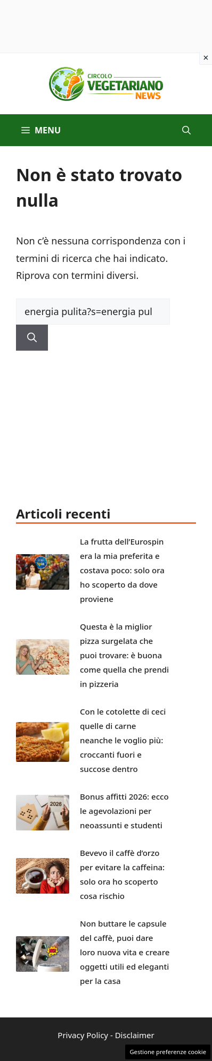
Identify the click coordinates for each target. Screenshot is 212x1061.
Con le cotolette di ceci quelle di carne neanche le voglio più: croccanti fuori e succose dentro (123, 740)
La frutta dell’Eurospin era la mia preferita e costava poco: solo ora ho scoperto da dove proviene (122, 570)
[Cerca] (32, 338)
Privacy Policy (83, 1035)
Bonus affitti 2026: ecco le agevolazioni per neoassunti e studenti (124, 810)
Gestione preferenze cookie (167, 1052)
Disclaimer (134, 1035)
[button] (186, 130)
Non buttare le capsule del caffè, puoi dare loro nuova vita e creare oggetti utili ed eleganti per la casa (124, 952)
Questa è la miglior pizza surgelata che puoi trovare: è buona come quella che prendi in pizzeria (124, 655)
